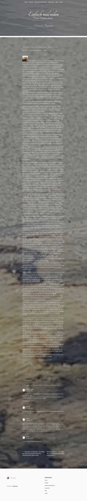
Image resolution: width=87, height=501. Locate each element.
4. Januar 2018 (29, 390)
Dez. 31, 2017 (25, 50)
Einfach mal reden (43, 14)
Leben (44, 50)
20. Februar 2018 (29, 438)
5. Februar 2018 (29, 408)
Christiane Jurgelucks (37, 50)
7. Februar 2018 (29, 420)
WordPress (15, 486)
